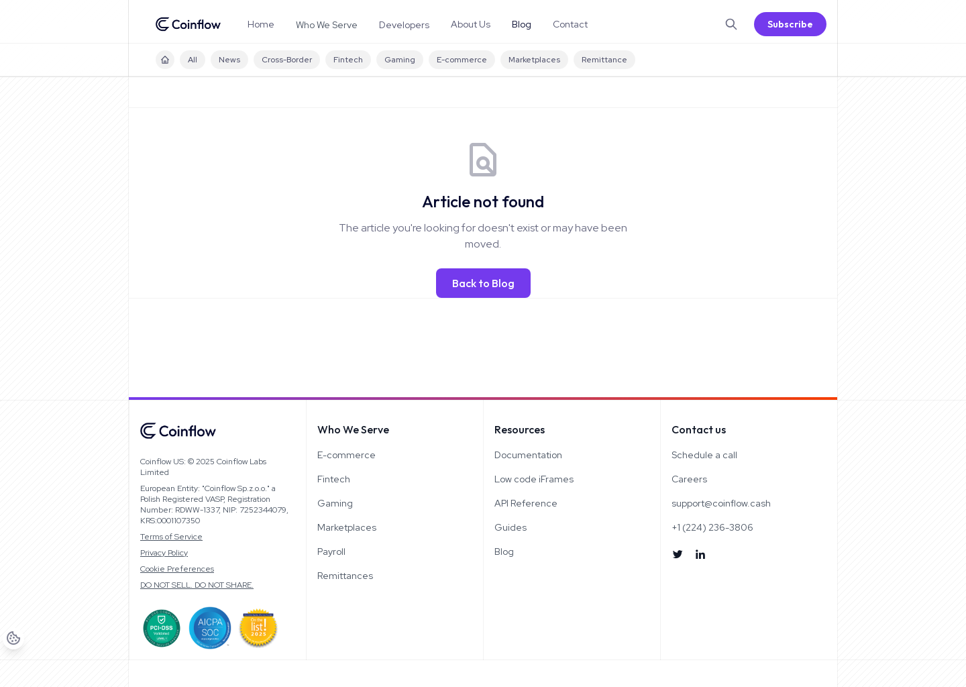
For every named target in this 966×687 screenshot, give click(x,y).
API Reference (525, 503)
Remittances (345, 576)
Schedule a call (704, 455)
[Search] (731, 24)
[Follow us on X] (678, 554)
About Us (470, 24)
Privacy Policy (164, 552)
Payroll (331, 551)
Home (261, 24)
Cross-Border (287, 59)
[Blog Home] (165, 59)
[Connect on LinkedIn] (700, 554)
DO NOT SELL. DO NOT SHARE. (197, 585)
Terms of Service (171, 536)
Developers (404, 25)
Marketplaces (534, 59)
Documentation (528, 455)
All (192, 59)
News (229, 59)
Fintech (348, 59)
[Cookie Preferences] (23, 664)
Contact (570, 24)
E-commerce (462, 59)
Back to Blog (483, 283)
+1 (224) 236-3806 (712, 527)
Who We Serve (327, 25)
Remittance (604, 59)
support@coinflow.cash (721, 503)
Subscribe (790, 24)
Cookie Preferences (177, 569)
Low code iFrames (534, 479)
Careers (689, 479)
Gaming (399, 59)
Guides (510, 527)
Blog (521, 24)
